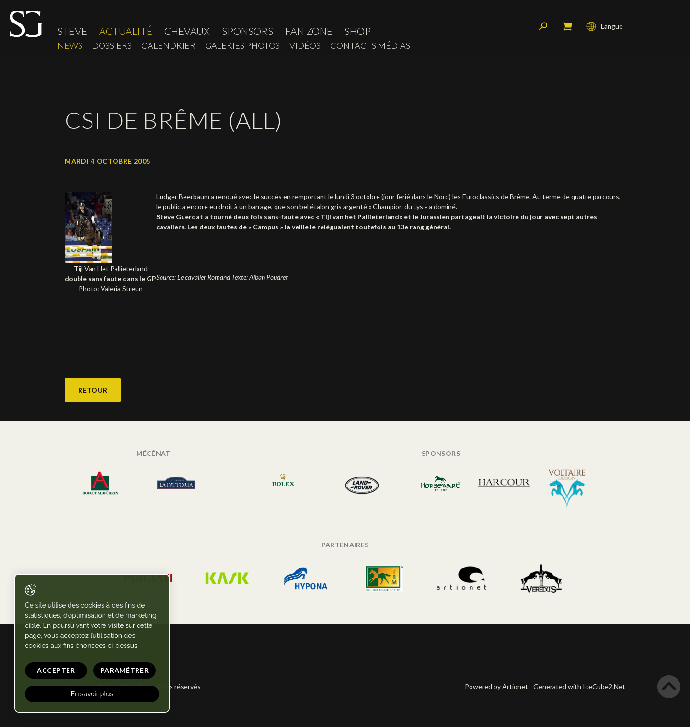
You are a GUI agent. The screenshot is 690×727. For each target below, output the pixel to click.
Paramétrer (125, 670)
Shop (358, 31)
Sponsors (247, 31)
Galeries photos (242, 46)
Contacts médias (370, 46)
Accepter (56, 670)
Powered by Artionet (496, 686)
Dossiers (112, 46)
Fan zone (309, 31)
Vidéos (305, 46)
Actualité (125, 31)
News (70, 46)
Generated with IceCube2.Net (579, 686)
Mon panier (567, 26)
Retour (92, 390)
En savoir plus (92, 694)
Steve (72, 31)
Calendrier (168, 46)
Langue (604, 26)
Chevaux (187, 31)
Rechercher (543, 26)
